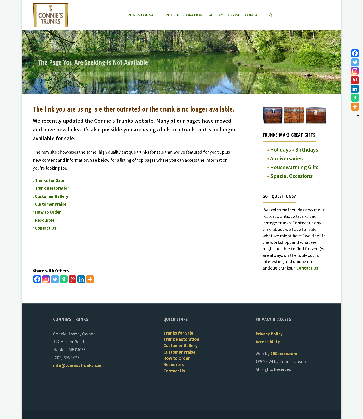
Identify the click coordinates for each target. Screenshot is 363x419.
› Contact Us (45, 227)
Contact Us (174, 371)
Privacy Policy (269, 334)
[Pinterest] (72, 279)
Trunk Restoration (181, 339)
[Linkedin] (81, 279)
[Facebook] (37, 279)
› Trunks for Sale (49, 180)
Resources (173, 364)
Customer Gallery (180, 345)
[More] (90, 279)
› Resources (44, 220)
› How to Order (47, 212)
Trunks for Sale (178, 333)
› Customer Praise (50, 204)
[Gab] (64, 279)
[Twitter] (55, 279)
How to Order (176, 358)
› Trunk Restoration (52, 188)
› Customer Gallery (51, 196)
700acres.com (283, 353)
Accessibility (268, 342)
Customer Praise (179, 352)
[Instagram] (46, 279)
